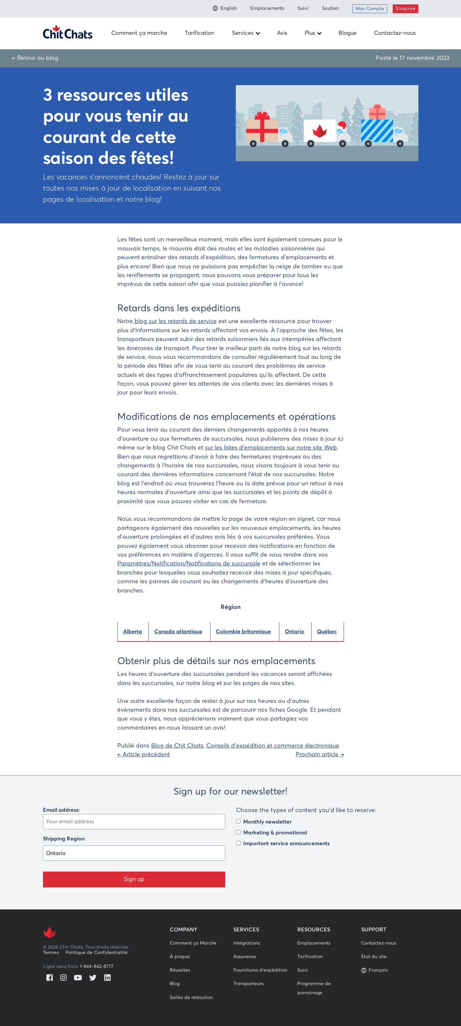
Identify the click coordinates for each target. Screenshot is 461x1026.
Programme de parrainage (314, 988)
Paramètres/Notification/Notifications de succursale (188, 564)
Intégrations (246, 943)
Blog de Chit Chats (177, 746)
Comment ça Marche (193, 943)
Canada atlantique (178, 631)
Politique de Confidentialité (97, 952)
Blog (175, 983)
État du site (374, 956)
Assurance (244, 956)
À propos (180, 956)
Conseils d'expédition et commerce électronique (272, 746)
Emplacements (267, 8)
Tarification (199, 33)
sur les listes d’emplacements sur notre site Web (271, 448)
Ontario (294, 631)
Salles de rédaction (191, 997)
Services (246, 33)
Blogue (347, 33)
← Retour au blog (35, 58)
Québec (327, 631)
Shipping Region (64, 838)
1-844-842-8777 (96, 966)
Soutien (330, 8)
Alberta (132, 631)
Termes (51, 952)
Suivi (303, 8)
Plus (314, 33)
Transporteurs (248, 983)
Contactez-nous (395, 33)
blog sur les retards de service (175, 321)
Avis (282, 33)
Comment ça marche (139, 33)
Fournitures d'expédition (260, 970)
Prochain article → (320, 755)
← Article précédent (143, 755)
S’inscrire (405, 8)
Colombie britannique (243, 631)
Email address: (134, 818)
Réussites (180, 970)
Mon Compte (369, 8)
